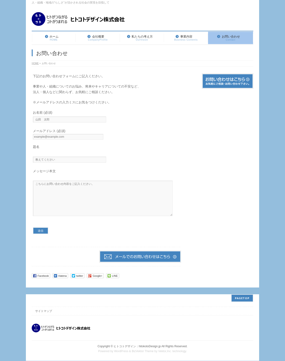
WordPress (121, 351)
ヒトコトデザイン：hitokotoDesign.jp (137, 346)
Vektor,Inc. (165, 351)
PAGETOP (242, 298)
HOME (35, 63)
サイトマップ (43, 311)
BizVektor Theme (143, 351)
